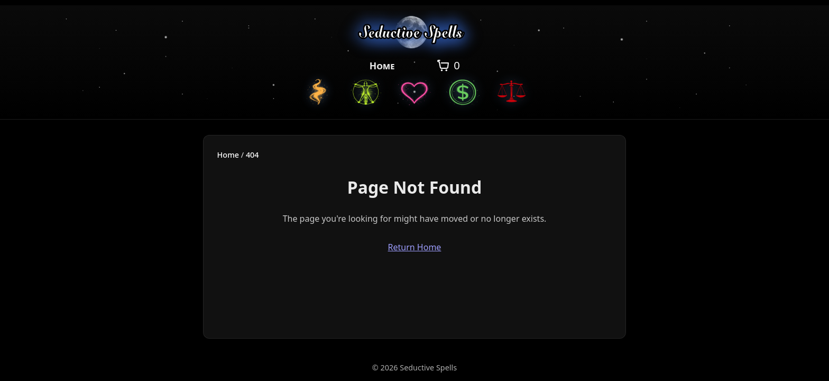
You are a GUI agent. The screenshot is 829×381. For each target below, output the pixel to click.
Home (382, 65)
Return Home (414, 247)
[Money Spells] (463, 91)
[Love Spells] (414, 91)
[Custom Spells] (317, 91)
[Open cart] (447, 65)
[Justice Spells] (512, 91)
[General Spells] (366, 91)
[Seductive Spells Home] (415, 34)
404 (252, 155)
